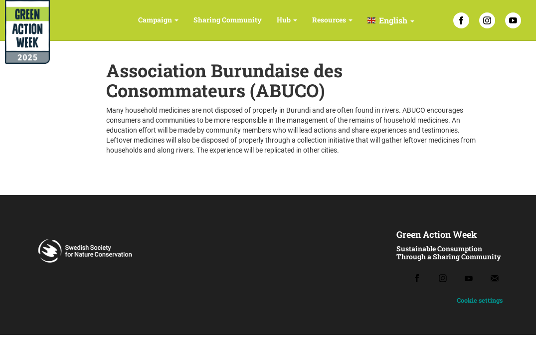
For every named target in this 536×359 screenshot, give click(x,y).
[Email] (495, 278)
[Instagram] (487, 20)
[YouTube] (513, 20)
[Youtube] (469, 278)
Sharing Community (227, 19)
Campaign (158, 19)
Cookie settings (480, 300)
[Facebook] (461, 20)
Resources (332, 19)
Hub (287, 19)
